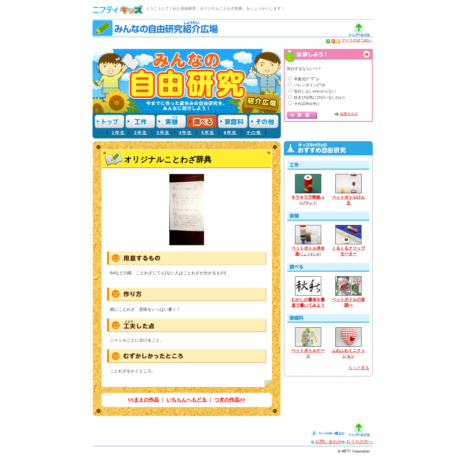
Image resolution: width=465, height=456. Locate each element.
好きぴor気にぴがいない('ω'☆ (319, 97)
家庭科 (233, 121)
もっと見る (358, 368)
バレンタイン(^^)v (309, 85)
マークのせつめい (356, 40)
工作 (140, 121)
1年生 (118, 132)
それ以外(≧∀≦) (306, 103)
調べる (202, 121)
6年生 (230, 132)
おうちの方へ (359, 441)
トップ (109, 121)
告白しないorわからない (315, 91)
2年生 (140, 132)
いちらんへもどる (186, 400)
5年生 (208, 132)
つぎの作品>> (229, 400)
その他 (263, 121)
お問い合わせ (328, 441)
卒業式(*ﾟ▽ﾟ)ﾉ (307, 79)
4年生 (185, 132)
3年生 (163, 132)
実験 (171, 121)
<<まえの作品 (143, 400)
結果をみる (349, 114)
